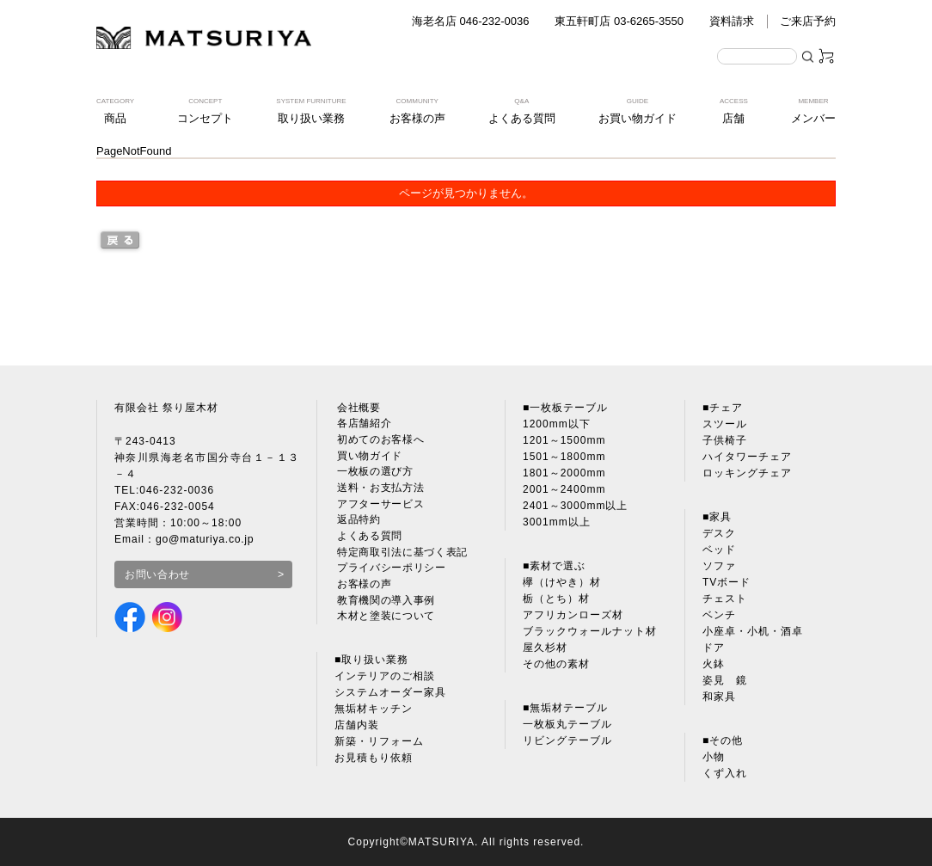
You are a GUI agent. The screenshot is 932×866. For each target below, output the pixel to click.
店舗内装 (356, 729)
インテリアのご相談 (384, 680)
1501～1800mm (564, 457)
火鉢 (713, 664)
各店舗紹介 (362, 424)
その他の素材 (556, 664)
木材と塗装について (384, 620)
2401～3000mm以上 (575, 506)
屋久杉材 (545, 648)
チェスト (724, 599)
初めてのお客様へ (379, 440)
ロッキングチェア (747, 473)
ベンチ (719, 615)
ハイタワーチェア (747, 457)
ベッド (719, 550)
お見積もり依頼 (373, 762)
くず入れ (724, 773)
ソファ (719, 566)
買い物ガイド (368, 457)
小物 (713, 757)
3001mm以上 (557, 522)
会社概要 (356, 408)
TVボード (726, 582)
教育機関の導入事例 (384, 604)
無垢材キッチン (373, 713)
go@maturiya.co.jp (206, 539)
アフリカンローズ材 (573, 615)
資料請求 (731, 21)
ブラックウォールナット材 (590, 631)
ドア (713, 648)
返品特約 (356, 522)
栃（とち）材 (556, 599)
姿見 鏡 (724, 680)
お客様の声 (362, 587)
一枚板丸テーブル (567, 724)
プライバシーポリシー (390, 571)
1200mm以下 (557, 424)
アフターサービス (379, 506)
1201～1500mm (564, 440)
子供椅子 (724, 440)
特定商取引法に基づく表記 (401, 555)
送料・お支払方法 (379, 489)
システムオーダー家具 (390, 697)
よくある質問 (368, 538)
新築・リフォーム (379, 746)
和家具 (719, 697)
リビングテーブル (567, 740)
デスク (719, 533)
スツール (724, 424)
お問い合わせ (158, 574)
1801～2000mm (564, 473)
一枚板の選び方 (373, 473)
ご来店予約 (808, 21)
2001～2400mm (564, 489)
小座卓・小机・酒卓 (752, 631)
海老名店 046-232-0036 (471, 21)
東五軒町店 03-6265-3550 (619, 21)
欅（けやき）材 (562, 582)
